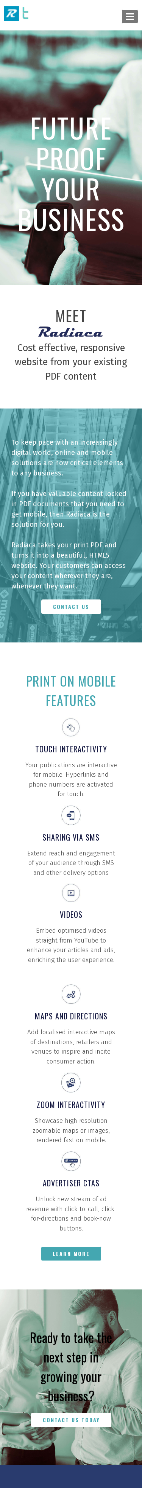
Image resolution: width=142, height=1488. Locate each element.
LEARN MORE (71, 1253)
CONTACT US (71, 606)
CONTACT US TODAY (71, 1420)
